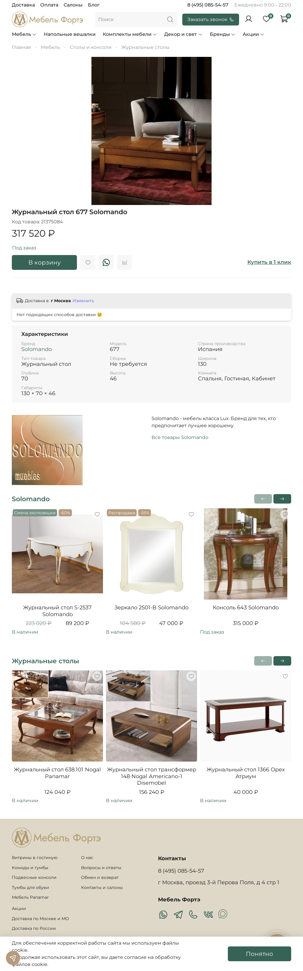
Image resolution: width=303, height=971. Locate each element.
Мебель (24, 34)
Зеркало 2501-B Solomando (151, 607)
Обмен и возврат (100, 877)
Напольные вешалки (70, 34)
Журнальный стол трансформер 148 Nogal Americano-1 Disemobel (151, 776)
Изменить (83, 300)
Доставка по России (34, 928)
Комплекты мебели (130, 34)
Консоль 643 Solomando (246, 607)
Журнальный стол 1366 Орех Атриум (246, 773)
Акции (254, 34)
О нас (87, 857)
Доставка (23, 5)
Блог (94, 5)
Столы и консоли (91, 47)
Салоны (73, 5)
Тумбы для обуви (30, 887)
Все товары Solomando (180, 437)
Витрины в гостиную (34, 857)
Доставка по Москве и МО (40, 918)
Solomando (36, 349)
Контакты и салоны (102, 887)
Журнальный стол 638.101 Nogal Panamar (57, 773)
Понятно (259, 953)
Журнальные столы (145, 47)
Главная (21, 47)
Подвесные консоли (34, 877)
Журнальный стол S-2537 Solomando (57, 611)
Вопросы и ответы (101, 867)
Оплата (49, 5)
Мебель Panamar (30, 897)
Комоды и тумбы (30, 867)
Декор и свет (183, 34)
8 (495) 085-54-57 (207, 5)
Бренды (223, 34)
